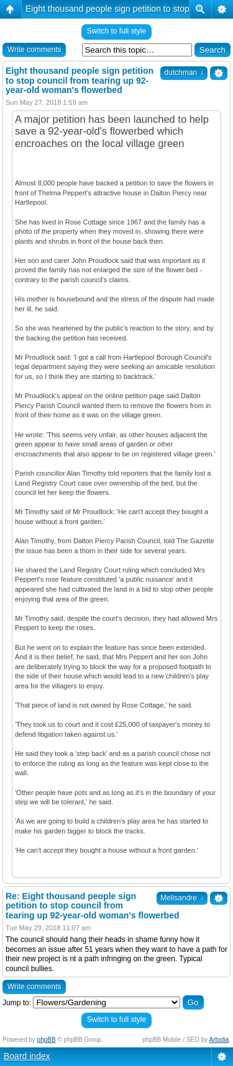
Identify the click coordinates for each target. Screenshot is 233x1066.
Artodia (219, 1039)
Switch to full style (116, 31)
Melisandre (182, 898)
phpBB (46, 1039)
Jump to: (16, 1002)
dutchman (184, 72)
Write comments (34, 49)
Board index (27, 1056)
